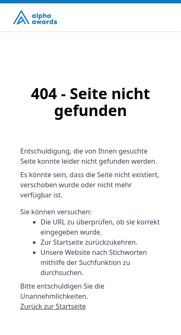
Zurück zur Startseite (53, 306)
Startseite (68, 242)
